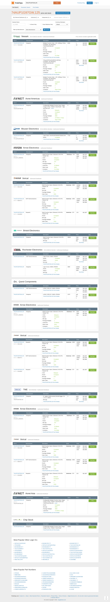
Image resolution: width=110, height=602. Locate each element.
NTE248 (17, 573)
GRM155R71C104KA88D (21, 580)
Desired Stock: (18, 23)
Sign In (97, 3)
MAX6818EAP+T (46, 547)
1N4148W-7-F (73, 578)
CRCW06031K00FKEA (76, 585)
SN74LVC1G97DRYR (75, 557)
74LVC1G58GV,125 (47, 557)
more (52, 108)
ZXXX (71, 574)
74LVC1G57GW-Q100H (76, 552)
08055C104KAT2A (19, 585)
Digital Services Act (72, 596)
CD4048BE (73, 559)
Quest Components (26, 281)
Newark (34, 36)
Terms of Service (63, 596)
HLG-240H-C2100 (74, 573)
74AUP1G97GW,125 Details (62, 13)
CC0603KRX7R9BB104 (76, 582)
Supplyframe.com (62, 599)
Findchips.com (17, 2)
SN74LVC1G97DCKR (20, 543)
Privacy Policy (54, 596)
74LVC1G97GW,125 (47, 556)
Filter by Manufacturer (18, 29)
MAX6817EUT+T (46, 543)
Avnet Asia (31, 493)
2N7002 (44, 587)
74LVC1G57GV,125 (47, 548)
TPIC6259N (17, 545)
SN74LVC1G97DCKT (47, 550)
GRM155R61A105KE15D (21, 587)
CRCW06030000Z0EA (20, 582)
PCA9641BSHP (18, 554)
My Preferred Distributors (20, 17)
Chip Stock (24, 520)
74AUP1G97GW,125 (19, 43)
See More (81, 65)
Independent (46, 17)
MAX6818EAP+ (18, 552)
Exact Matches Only (47, 24)
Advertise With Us (55, 597)
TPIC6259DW (18, 550)
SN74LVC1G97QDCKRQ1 (49, 545)
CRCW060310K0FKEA (20, 576)
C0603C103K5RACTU (20, 589)
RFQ (92, 396)
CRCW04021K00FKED (20, 578)
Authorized (35, 17)
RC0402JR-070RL (46, 576)
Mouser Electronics (39, 129)
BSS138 (17, 583)
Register (90, 3)
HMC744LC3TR (19, 559)
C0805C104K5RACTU (48, 578)
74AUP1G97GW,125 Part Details (51, 57)
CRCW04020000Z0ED (48, 582)
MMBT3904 (17, 574)
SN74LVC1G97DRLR (75, 556)
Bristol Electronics (27, 230)
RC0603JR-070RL (46, 589)
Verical (28, 178)
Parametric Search (45, 596)
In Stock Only (32, 24)
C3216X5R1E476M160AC (48, 574)
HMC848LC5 (45, 559)
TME (31, 389)
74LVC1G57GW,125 (75, 545)
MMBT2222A (73, 583)
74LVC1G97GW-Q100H (20, 556)
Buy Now (92, 43)
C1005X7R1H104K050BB (48, 573)
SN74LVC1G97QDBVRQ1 (21, 557)
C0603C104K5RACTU (48, 580)
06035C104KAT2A (74, 587)
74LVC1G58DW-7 (19, 548)
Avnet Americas (33, 98)
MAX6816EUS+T (19, 547)
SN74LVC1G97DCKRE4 (76, 554)
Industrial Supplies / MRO (61, 17)
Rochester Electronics (41, 250)
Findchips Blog (81, 3)
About (27, 596)
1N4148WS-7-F (74, 580)
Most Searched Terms (35, 596)
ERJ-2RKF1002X (46, 585)
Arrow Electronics (33, 148)
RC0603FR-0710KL (47, 583)
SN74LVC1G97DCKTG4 (48, 554)
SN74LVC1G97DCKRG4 (76, 550)
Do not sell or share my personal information (88, 596)
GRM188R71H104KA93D (76, 576)
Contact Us (21, 596)
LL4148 (72, 589)
